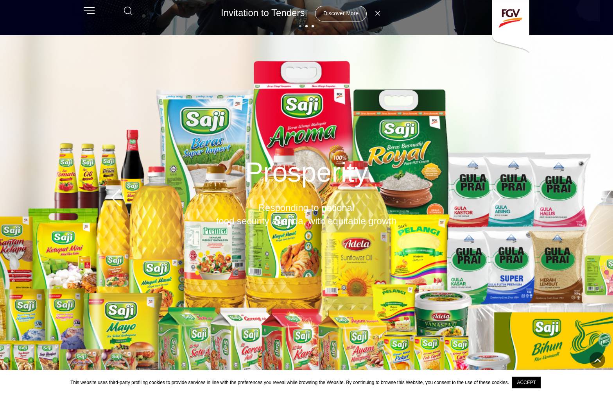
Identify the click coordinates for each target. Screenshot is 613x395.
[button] (300, 26)
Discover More (340, 13)
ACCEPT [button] (526, 382)
